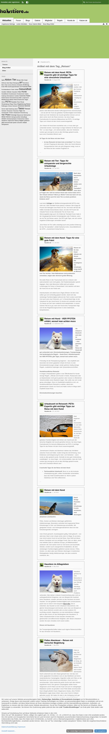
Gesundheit (25, 89)
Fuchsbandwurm (6, 89)
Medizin (11, 99)
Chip (6, 85)
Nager (26, 99)
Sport (16, 108)
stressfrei (19, 122)
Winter (4, 117)
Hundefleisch (5, 94)
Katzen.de (83, 20)
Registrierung (22, 104)
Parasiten (14, 102)
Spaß (7, 108)
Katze (28, 96)
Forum (18, 20)
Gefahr (16, 89)
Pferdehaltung (5, 104)
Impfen (27, 94)
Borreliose (26, 83)
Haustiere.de (47, 80)
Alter (22, 80)
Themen (5, 64)
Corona (9, 85)
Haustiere (15, 92)
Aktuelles (6, 20)
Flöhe (29, 86)
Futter (12, 89)
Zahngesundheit (15, 117)
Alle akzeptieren (100, 731)
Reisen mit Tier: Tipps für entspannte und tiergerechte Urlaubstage (57, 163)
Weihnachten (27, 115)
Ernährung (26, 85)
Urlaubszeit (16, 112)
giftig (3, 122)
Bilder (4, 70)
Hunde (24, 92)
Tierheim (4, 110)
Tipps (21, 111)
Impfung (4, 96)
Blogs (28, 20)
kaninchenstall (8, 122)
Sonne (3, 108)
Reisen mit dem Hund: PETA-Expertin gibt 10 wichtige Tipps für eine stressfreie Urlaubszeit (60, 75)
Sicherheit (21, 106)
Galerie (37, 20)
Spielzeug (11, 108)
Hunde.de (71, 20)
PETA (8, 102)
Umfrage (49, 203)
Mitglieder (48, 20)
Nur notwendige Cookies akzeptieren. (80, 731)
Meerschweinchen (19, 99)
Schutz (10, 106)
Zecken (4, 119)
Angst (25, 80)
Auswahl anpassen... (9, 731)
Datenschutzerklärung (9, 727)
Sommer (27, 106)
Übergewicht (5, 124)
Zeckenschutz (21, 118)
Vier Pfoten (6, 115)
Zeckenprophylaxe (12, 118)
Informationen (10, 96)
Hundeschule (20, 94)
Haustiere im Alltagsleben (56, 564)
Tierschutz (16, 110)
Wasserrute (20, 115)
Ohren (3, 102)
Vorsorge (14, 115)
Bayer (11, 83)
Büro (3, 85)
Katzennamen (5, 97)
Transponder (5, 112)
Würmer (8, 117)
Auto (8, 83)
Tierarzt (27, 109)
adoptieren (4, 120)
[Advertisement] (69, 11)
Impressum (21, 727)
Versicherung (24, 112)
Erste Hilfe (4, 86)
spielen (15, 122)
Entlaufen (20, 85)
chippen (21, 120)
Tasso (21, 108)
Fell (21, 86)
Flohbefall (24, 86)
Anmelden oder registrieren (10, 2)
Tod (24, 110)
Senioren (15, 106)
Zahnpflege (24, 117)
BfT (21, 82)
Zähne (27, 118)
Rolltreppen (5, 106)
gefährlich (27, 120)
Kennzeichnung (14, 97)
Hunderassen (13, 94)
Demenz (14, 85)
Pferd (18, 102)
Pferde (22, 102)
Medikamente (5, 99)
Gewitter (4, 92)
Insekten (17, 96)
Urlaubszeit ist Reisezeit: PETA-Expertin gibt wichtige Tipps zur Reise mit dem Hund (59, 406)
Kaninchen (22, 96)
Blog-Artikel (6, 67)
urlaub (25, 122)
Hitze (19, 92)
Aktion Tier (10, 79)
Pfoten (15, 104)
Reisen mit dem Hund (54, 490)
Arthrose (4, 83)
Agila (3, 80)
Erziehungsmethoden (13, 86)
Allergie (19, 80)
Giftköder (9, 92)
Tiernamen (10, 110)
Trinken (11, 112)
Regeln (60, 20)
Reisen (28, 104)
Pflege (11, 104)
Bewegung (16, 83)
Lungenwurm (25, 97)
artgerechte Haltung (13, 120)
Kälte (20, 97)
